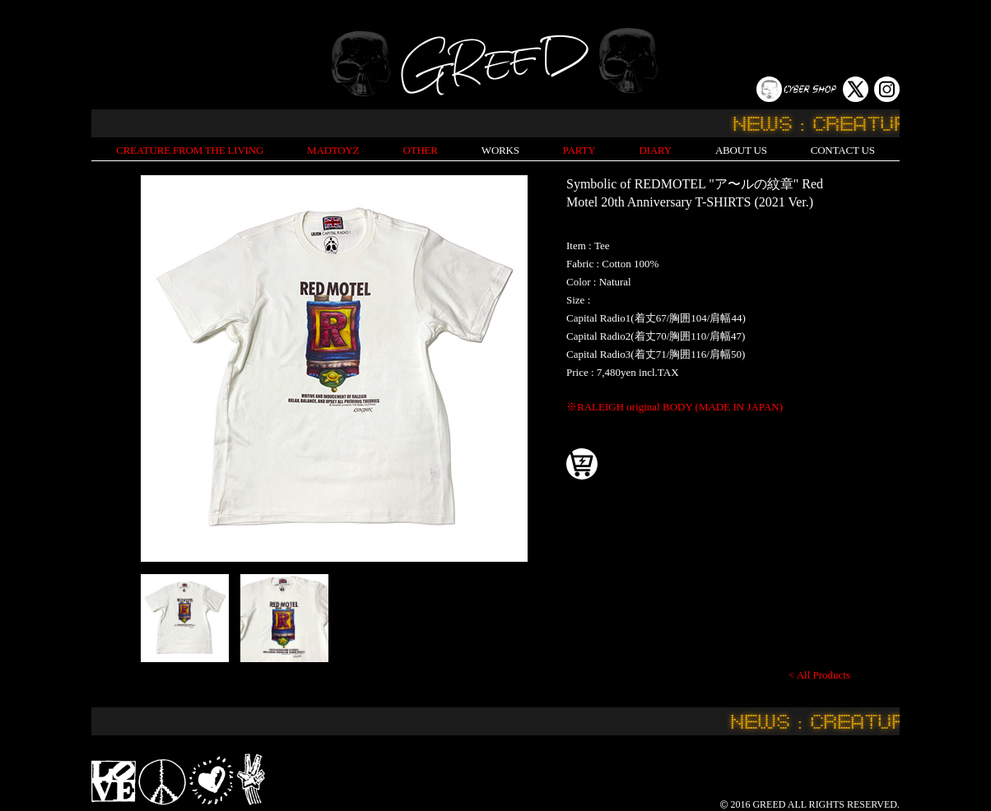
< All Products (819, 675)
